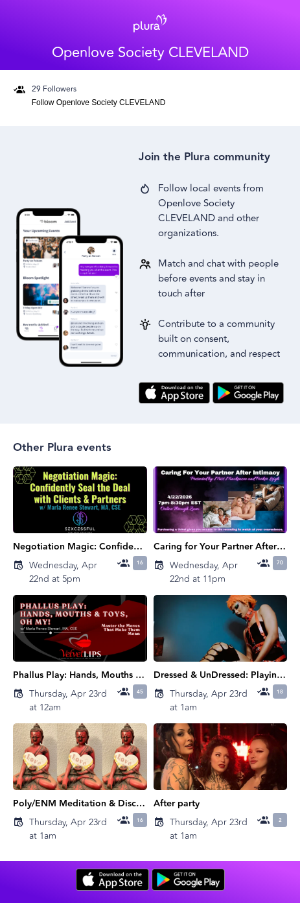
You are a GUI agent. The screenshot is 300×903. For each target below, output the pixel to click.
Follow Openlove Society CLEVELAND (99, 102)
